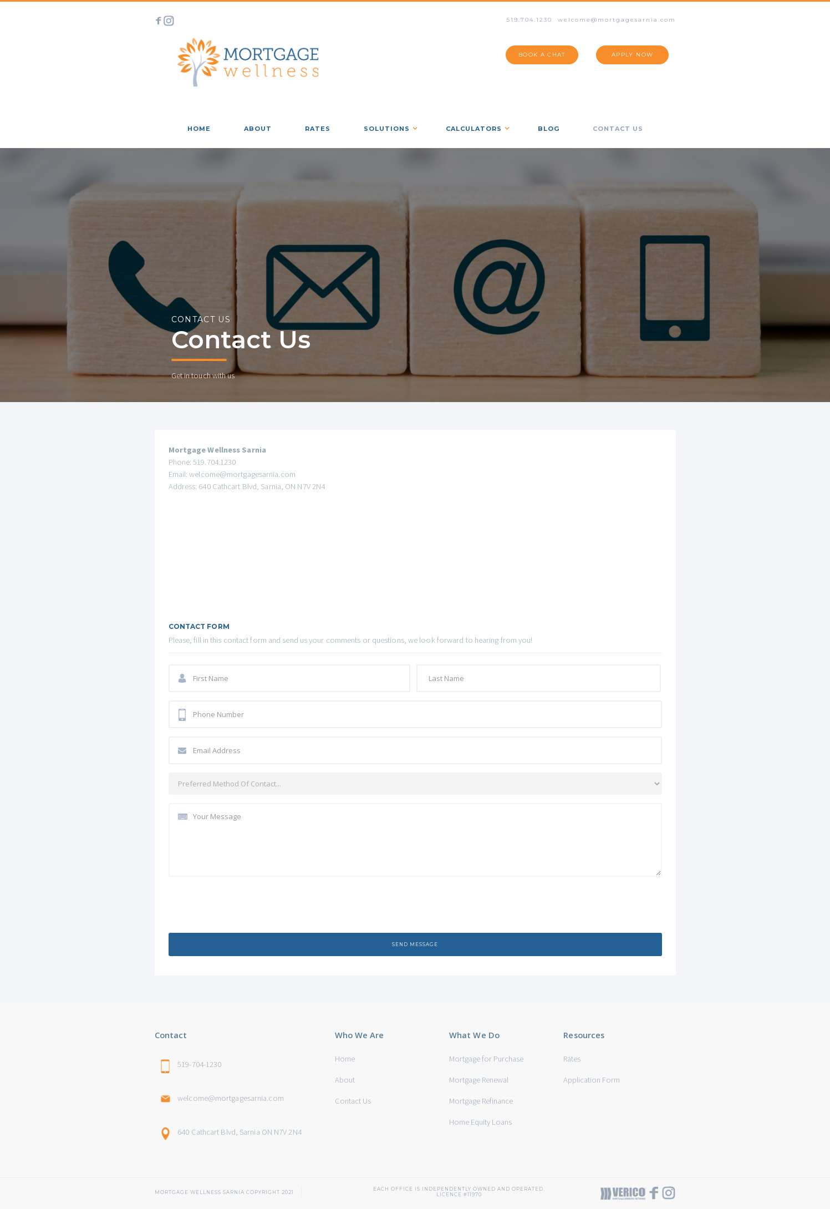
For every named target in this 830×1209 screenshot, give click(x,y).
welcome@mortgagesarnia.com (617, 19)
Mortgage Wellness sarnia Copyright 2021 (224, 1192)
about (258, 129)
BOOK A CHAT (542, 54)
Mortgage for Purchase (486, 1059)
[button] (388, 127)
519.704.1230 (529, 19)
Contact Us (353, 1101)
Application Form (591, 1080)
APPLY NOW (632, 54)
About (345, 1080)
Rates (572, 1059)
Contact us (618, 129)
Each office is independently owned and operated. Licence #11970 (459, 1189)
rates (317, 129)
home (199, 129)
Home (345, 1059)
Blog (548, 129)
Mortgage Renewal (478, 1080)
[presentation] (253, 906)
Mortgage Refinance (481, 1101)
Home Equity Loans (480, 1122)
